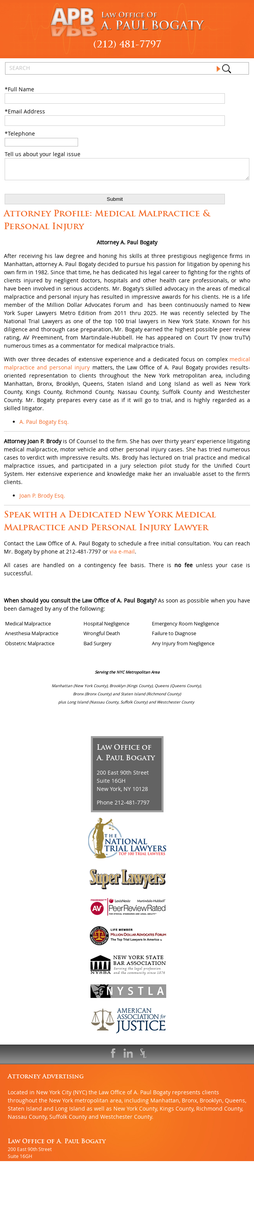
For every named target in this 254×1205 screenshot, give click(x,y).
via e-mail (122, 555)
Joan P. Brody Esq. (42, 499)
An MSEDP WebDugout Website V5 (45, 1201)
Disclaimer (127, 1201)
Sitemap (99, 1201)
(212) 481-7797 (127, 44)
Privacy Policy (160, 1201)
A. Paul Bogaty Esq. (44, 425)
